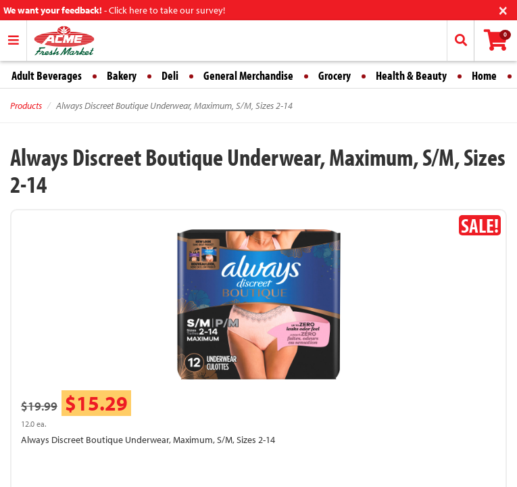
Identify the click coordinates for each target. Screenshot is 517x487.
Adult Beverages (46, 75)
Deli (170, 75)
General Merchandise (248, 75)
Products (26, 105)
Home (484, 75)
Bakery (122, 75)
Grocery (334, 75)
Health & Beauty (411, 75)
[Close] (503, 9)
